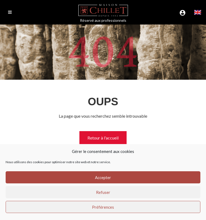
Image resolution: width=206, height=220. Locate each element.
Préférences (103, 207)
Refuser (103, 192)
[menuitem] (198, 12)
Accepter (103, 177)
